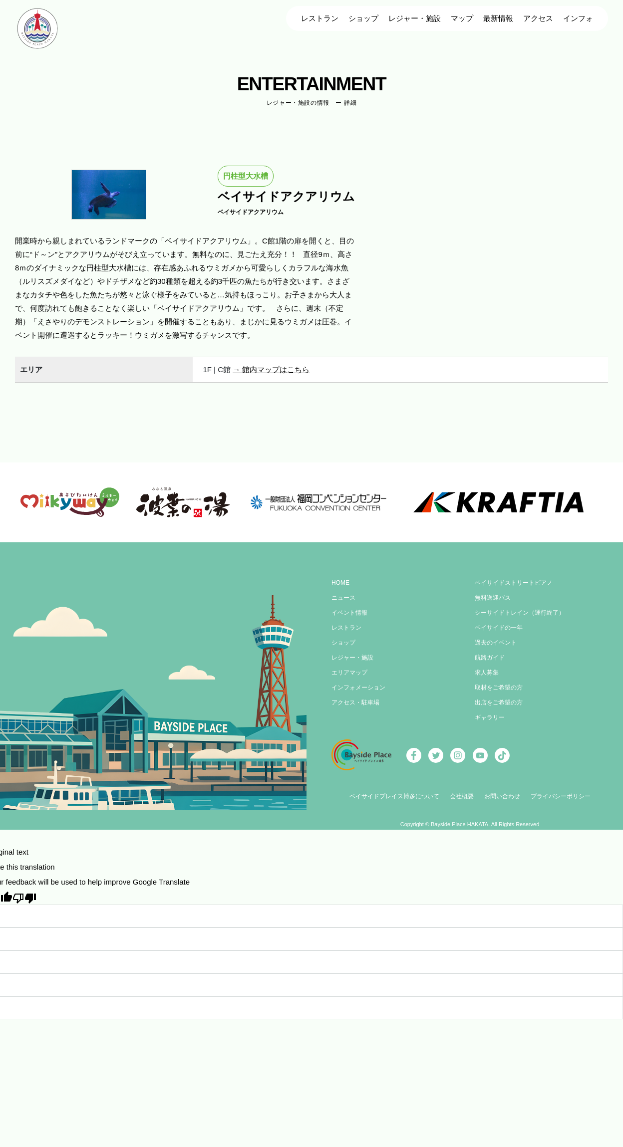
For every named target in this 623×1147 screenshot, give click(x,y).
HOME (340, 582)
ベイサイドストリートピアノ (514, 582)
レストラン (319, 18)
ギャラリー (490, 717)
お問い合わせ (502, 796)
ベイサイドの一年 (499, 627)
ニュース (343, 597)
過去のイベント (496, 642)
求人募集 (487, 672)
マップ (462, 18)
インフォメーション (358, 687)
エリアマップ (349, 672)
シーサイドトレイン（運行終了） (520, 612)
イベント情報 (349, 612)
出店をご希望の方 (499, 702)
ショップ (363, 18)
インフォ (578, 18)
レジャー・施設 (414, 18)
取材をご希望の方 (499, 687)
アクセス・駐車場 (355, 702)
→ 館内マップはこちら (271, 369)
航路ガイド (490, 657)
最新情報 (498, 18)
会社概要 (462, 796)
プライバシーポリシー (561, 796)
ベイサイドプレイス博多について (394, 796)
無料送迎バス (493, 597)
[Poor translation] (24, 897)
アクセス (538, 18)
